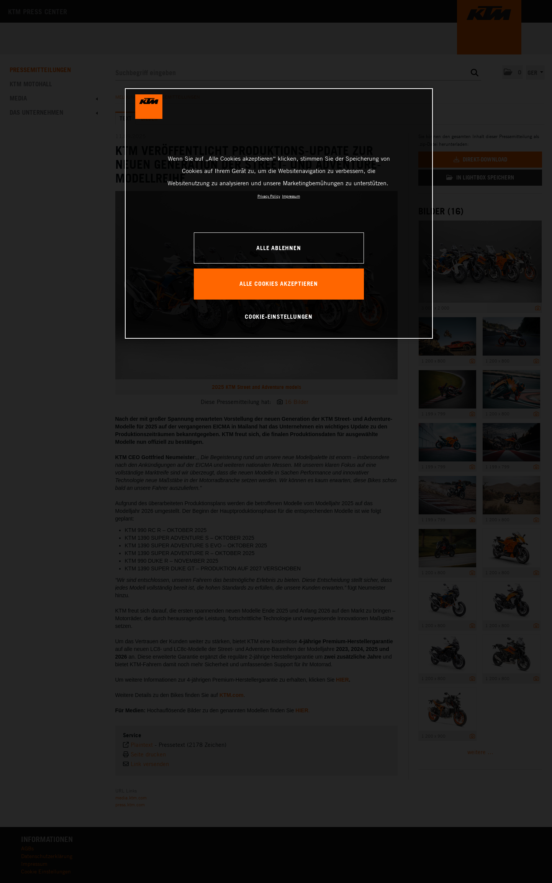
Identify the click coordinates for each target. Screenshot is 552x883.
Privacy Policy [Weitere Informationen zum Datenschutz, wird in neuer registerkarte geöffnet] (268, 196)
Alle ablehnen (278, 248)
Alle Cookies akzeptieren (278, 283)
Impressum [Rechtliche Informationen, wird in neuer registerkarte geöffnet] (291, 196)
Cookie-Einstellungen (279, 316)
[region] (279, 213)
